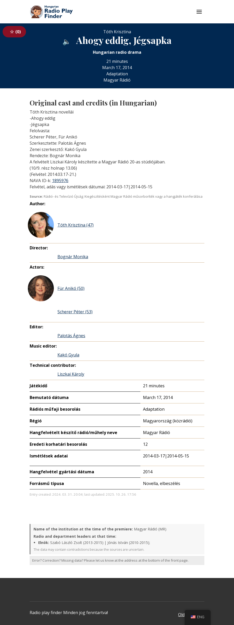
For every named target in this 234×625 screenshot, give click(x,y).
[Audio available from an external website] (66, 41)
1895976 (60, 180)
